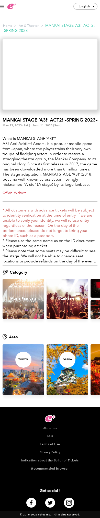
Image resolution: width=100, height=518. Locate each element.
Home (7, 25)
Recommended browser (50, 469)
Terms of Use (50, 444)
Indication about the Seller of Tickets (50, 460)
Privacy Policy (50, 452)
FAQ (50, 436)
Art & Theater (29, 25)
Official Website (14, 193)
